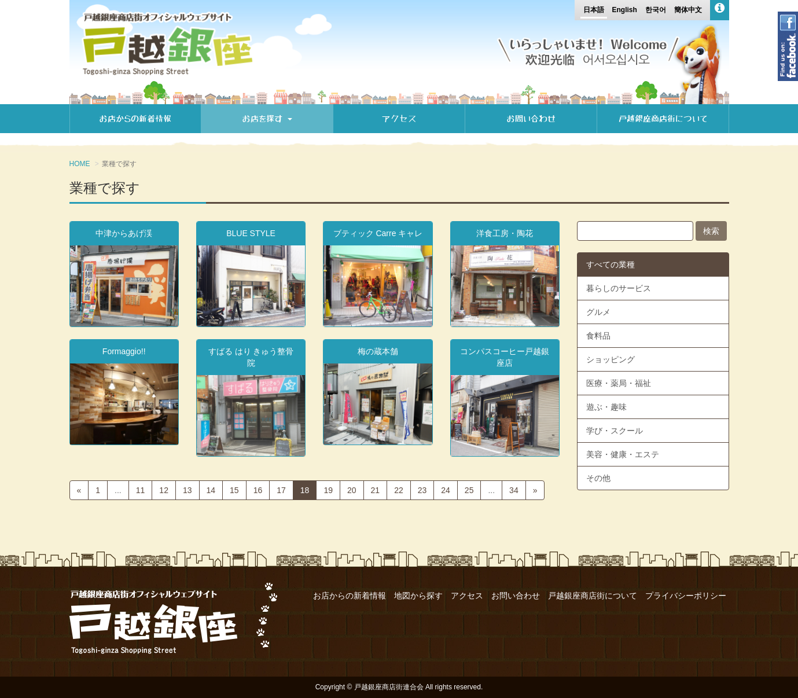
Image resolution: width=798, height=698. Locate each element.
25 (469, 490)
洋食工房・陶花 (504, 233)
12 (163, 490)
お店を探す (267, 119)
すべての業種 (610, 264)
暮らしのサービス (618, 288)
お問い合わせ (531, 119)
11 (140, 490)
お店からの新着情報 (135, 119)
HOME (79, 164)
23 (422, 490)
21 (375, 490)
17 (281, 490)
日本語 (593, 10)
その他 (598, 478)
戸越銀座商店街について (663, 119)
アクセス (399, 119)
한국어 (655, 10)
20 (351, 490)
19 (328, 490)
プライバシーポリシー (685, 595)
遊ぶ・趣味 (606, 407)
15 (234, 490)
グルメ (598, 312)
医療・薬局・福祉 (618, 383)
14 (211, 490)
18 (305, 490)
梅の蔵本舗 (378, 351)
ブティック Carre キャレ (378, 233)
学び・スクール (614, 430)
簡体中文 (688, 10)
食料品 (598, 335)
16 (258, 490)
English (624, 10)
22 (398, 490)
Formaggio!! (124, 351)
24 (445, 490)
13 (187, 490)
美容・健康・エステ (622, 454)
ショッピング (610, 359)
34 (513, 490)
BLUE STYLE (250, 233)
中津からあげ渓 (123, 233)
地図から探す (418, 595)
